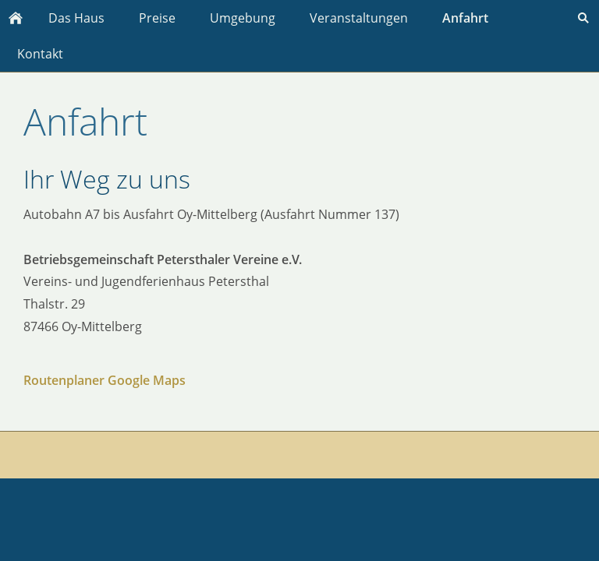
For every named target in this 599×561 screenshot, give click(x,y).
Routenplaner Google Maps (104, 380)
